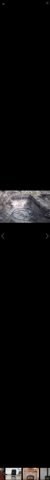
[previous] (4, 236)
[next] (45, 236)
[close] (47, 3)
